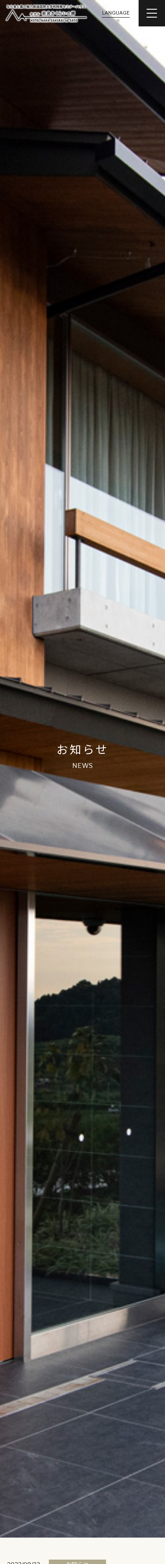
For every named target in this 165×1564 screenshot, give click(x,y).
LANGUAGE (116, 13)
